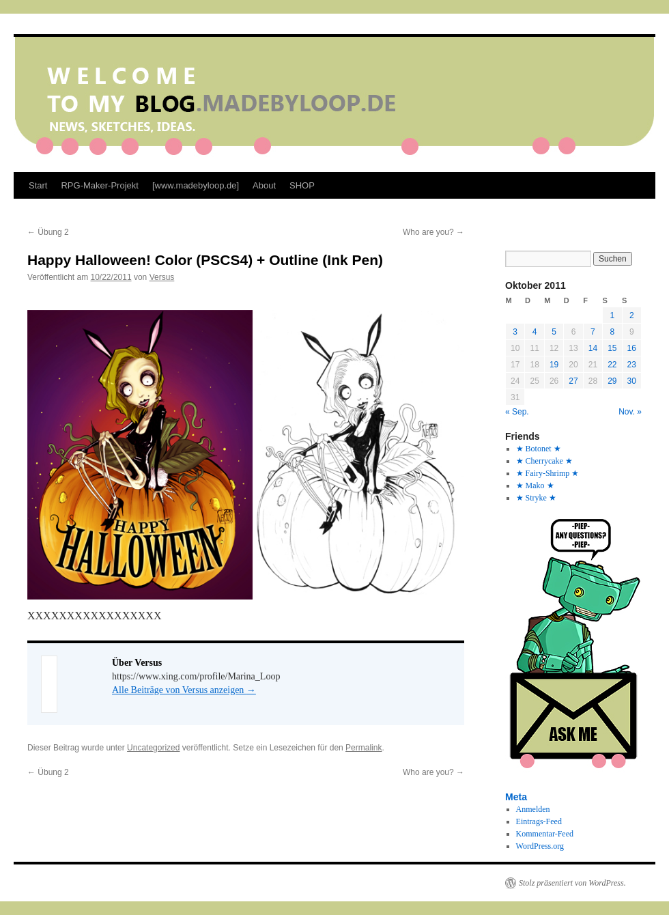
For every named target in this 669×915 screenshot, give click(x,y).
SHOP (302, 185)
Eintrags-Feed (539, 821)
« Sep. (517, 412)
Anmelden (533, 809)
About (264, 185)
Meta (516, 796)
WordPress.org (540, 846)
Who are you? (433, 232)
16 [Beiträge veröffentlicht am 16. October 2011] (631, 348)
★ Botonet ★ (538, 448)
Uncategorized (153, 747)
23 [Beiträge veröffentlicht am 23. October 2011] (631, 364)
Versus (162, 277)
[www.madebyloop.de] (195, 185)
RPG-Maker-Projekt (99, 185)
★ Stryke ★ (536, 498)
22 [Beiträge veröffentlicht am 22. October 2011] (612, 364)
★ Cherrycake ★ (544, 461)
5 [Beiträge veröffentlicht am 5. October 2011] (554, 332)
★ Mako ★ (535, 485)
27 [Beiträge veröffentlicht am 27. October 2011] (573, 381)
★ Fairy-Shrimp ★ (548, 473)
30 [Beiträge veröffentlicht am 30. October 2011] (631, 381)
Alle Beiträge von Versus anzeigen (184, 690)
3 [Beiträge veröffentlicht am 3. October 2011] (515, 332)
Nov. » (630, 412)
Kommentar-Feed (544, 834)
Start (38, 185)
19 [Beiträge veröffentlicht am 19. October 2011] (554, 364)
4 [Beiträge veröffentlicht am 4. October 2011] (534, 332)
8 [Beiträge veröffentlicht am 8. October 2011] (612, 332)
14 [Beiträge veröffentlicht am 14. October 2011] (592, 348)
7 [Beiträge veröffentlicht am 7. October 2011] (592, 332)
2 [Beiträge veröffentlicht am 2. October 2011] (631, 315)
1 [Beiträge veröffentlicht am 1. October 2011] (612, 315)
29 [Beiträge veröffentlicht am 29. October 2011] (612, 381)
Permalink (363, 747)
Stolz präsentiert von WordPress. (572, 883)
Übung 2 (48, 232)
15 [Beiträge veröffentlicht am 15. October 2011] (612, 348)
